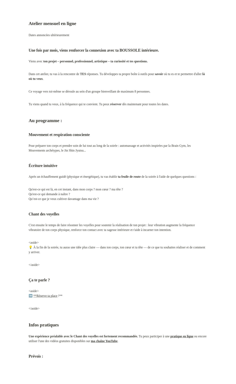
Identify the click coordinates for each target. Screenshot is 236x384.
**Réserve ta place (45, 295)
